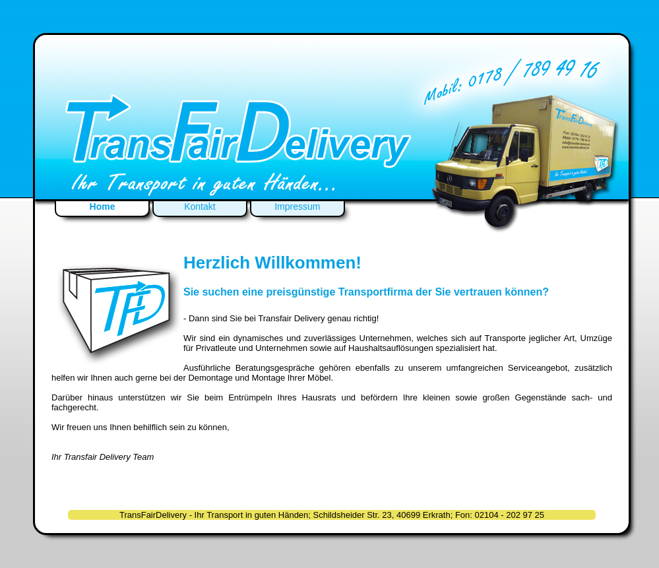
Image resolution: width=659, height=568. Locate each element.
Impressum (297, 206)
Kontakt (199, 206)
